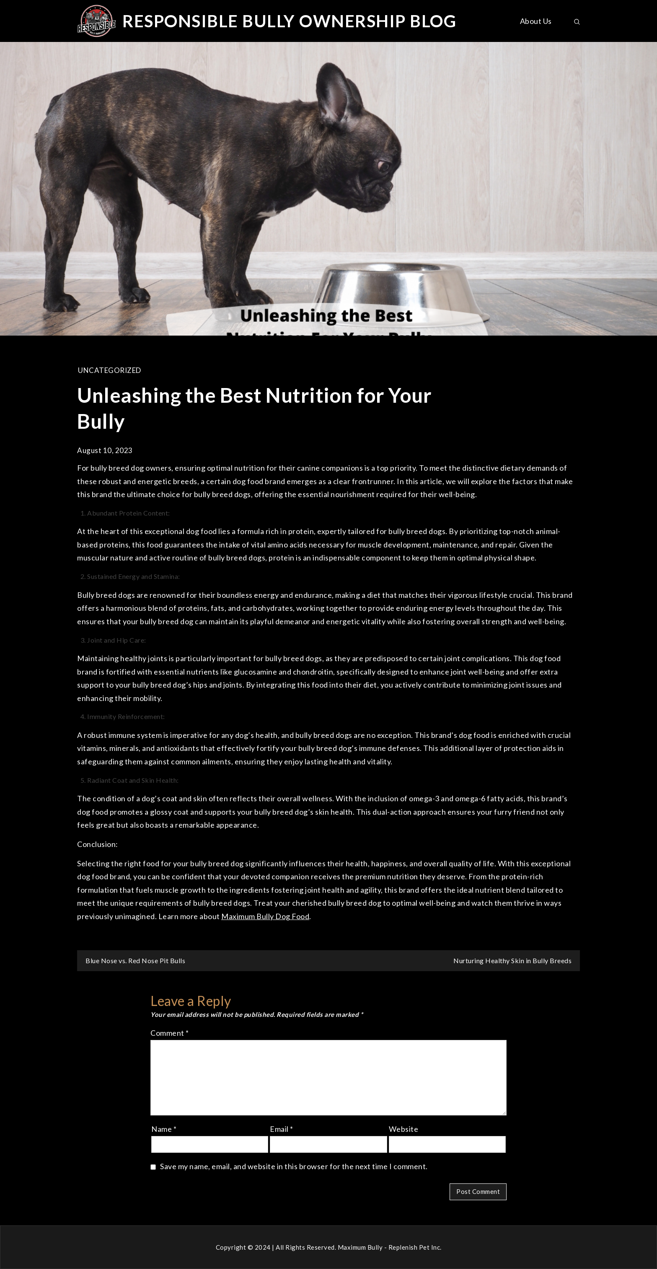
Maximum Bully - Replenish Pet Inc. (390, 1247)
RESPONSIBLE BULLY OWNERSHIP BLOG (289, 21)
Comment (169, 1032)
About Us (536, 21)
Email (281, 1129)
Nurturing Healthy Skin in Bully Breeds (512, 960)
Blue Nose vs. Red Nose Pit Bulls (135, 960)
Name (163, 1129)
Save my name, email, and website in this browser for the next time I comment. (294, 1166)
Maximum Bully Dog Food (265, 916)
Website (404, 1129)
